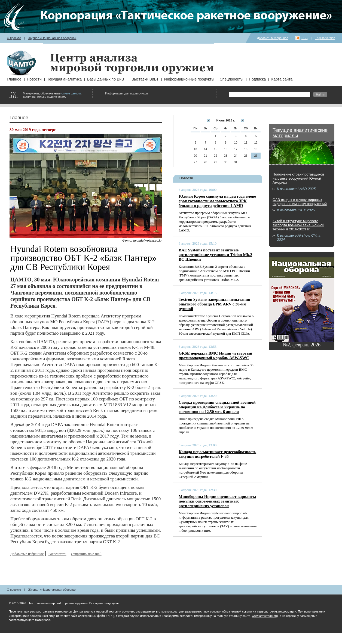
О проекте (14, 38)
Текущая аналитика (64, 79)
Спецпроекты (231, 79)
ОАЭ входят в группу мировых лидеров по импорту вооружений (300, 202)
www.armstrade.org (265, 615)
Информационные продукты (189, 79)
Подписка (257, 79)
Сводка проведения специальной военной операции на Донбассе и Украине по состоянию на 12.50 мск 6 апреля (217, 407)
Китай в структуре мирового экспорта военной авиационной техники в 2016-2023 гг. (298, 225)
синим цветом (71, 93)
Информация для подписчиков (126, 93)
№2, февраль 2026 (301, 344)
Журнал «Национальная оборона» (52, 38)
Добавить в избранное (272, 38)
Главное (14, 79)
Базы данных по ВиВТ (106, 79)
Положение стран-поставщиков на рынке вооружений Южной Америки (298, 178)
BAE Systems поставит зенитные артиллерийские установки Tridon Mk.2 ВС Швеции (215, 254)
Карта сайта (281, 79)
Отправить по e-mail (86, 554)
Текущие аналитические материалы (300, 132)
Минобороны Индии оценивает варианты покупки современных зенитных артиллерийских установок (217, 501)
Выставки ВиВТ (145, 79)
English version (325, 38)
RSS (304, 38)
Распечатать (57, 554)
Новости (34, 79)
